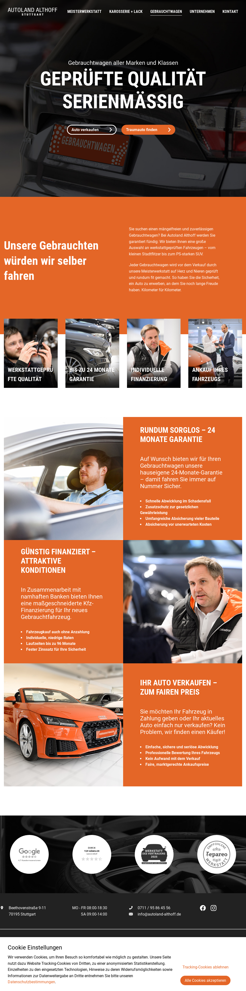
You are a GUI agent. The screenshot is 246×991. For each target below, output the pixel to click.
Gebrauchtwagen (166, 11)
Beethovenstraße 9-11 (23, 908)
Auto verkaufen (91, 129)
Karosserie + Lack (126, 11)
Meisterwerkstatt (84, 11)
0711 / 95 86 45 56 (149, 908)
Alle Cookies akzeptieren (205, 980)
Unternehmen (202, 11)
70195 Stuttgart (18, 914)
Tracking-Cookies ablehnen (206, 967)
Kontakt (230, 11)
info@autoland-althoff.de (159, 914)
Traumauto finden (148, 129)
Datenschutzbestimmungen (31, 982)
